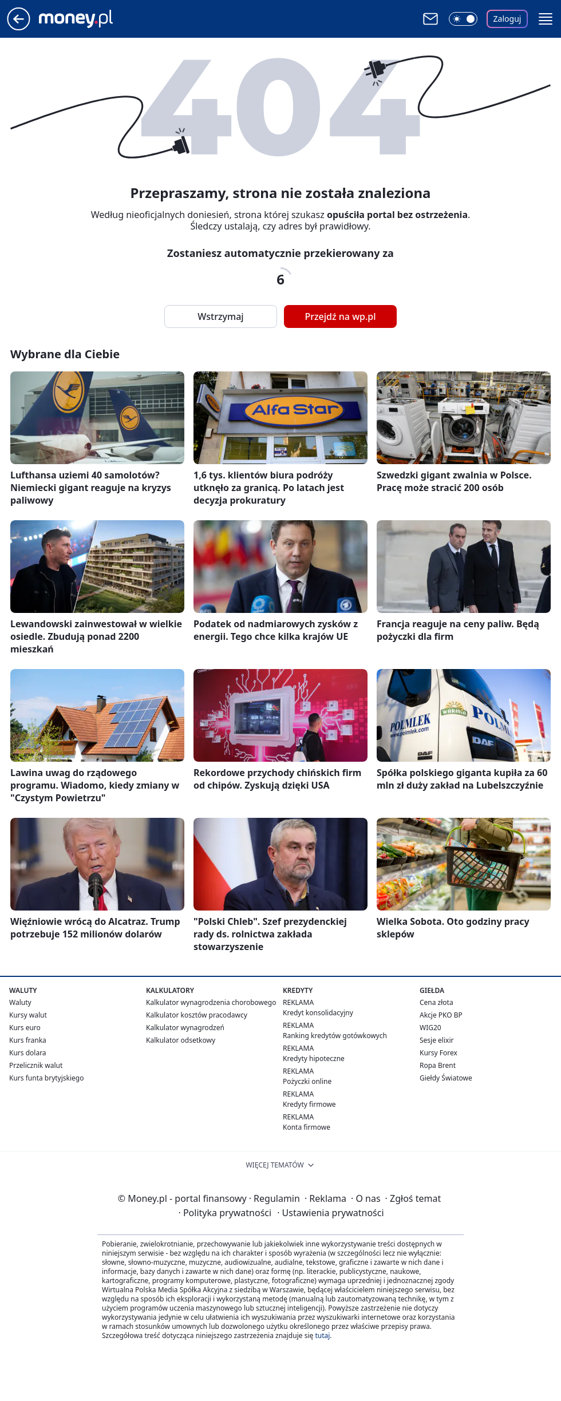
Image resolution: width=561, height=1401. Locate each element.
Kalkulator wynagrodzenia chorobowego (211, 1002)
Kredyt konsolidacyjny (318, 1013)
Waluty (20, 1002)
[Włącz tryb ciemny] (463, 19)
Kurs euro (25, 1027)
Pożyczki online (307, 1081)
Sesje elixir (436, 1040)
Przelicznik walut (35, 1065)
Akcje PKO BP (441, 1015)
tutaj (322, 1335)
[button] (545, 19)
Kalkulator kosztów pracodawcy (196, 1015)
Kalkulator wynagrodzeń (185, 1027)
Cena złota (436, 1002)
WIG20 (430, 1027)
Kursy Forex (438, 1053)
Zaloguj (507, 18)
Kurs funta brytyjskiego (46, 1078)
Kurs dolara (27, 1053)
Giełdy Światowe (446, 1078)
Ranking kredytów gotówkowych (335, 1035)
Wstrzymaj (220, 316)
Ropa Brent (438, 1065)
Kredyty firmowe (309, 1104)
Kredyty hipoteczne (314, 1058)
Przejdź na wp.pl (340, 316)
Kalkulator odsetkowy (180, 1040)
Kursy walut (28, 1015)
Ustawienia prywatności (330, 1212)
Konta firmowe (306, 1127)
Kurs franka (27, 1040)
